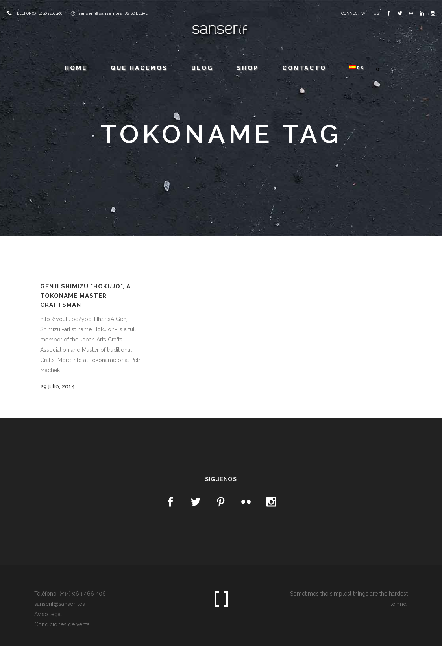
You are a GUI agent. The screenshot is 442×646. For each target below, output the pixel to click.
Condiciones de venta (62, 624)
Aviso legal (48, 614)
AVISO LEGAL (136, 13)
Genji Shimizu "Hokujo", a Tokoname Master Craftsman (85, 295)
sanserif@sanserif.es (100, 13)
